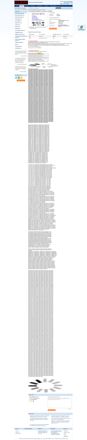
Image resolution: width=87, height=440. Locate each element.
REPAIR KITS (17, 22)
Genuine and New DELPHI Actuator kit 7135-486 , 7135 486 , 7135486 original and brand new (43, 432)
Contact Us (66, 430)
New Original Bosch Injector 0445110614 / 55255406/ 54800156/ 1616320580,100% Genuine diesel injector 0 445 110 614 (39, 419)
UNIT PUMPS (53, 428)
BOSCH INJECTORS (24, 9)
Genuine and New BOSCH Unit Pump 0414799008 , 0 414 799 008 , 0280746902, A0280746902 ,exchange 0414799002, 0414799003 (56, 432)
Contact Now (53, 28)
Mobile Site (66, 436)
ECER (67, 438)
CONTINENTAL (17, 48)
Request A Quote (67, 2)
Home (16, 9)
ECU (16, 44)
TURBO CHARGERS (18, 42)
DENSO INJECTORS (18, 17)
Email (72, 2)
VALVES (16, 24)
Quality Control (18, 433)
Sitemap (65, 435)
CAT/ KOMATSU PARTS (19, 30)
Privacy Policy (21, 438)
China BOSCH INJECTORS (28, 438)
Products (19, 9)
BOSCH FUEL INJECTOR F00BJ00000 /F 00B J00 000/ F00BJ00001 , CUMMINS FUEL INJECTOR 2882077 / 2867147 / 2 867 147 (60, 422)
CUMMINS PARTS (18, 32)
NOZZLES (17, 26)
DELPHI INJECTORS (18, 15)
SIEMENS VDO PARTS (19, 34)
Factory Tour (18, 432)
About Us (17, 430)
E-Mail (65, 433)
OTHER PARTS (17, 46)
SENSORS (17, 28)
